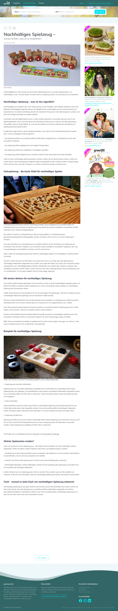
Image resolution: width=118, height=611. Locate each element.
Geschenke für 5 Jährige (50, 434)
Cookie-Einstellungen (108, 607)
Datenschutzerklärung (78, 607)
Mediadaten (83, 590)
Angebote (16, 3)
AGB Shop (96, 607)
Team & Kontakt (84, 592)
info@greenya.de (84, 587)
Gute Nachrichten (29, 3)
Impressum (65, 607)
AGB (88, 607)
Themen (41, 3)
